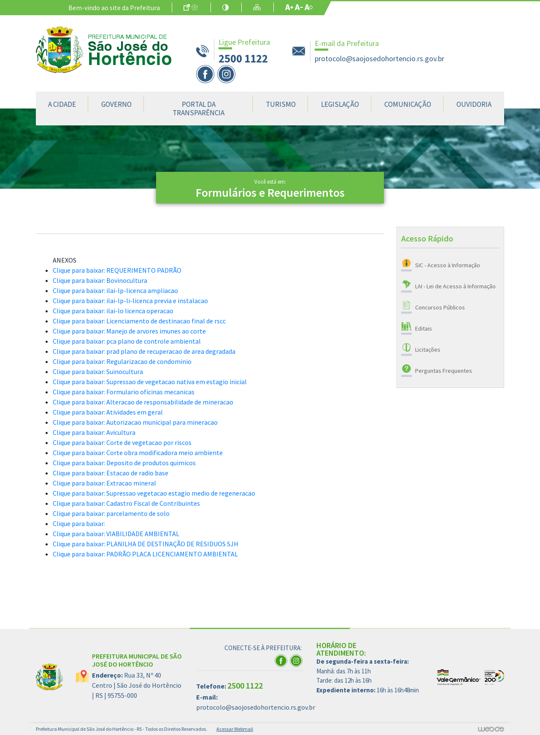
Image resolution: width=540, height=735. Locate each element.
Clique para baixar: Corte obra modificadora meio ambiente (138, 452)
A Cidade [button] (62, 104)
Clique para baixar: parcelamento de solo (111, 513)
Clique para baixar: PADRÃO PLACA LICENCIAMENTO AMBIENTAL (145, 554)
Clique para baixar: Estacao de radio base (110, 473)
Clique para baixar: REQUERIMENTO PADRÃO (117, 270)
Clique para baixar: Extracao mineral (104, 483)
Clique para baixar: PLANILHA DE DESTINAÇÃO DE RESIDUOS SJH (145, 544)
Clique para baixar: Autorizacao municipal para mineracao (135, 422)
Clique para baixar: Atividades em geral (108, 412)
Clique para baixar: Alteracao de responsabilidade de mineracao (143, 402)
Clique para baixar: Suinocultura (98, 371)
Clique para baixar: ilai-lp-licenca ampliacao (115, 290)
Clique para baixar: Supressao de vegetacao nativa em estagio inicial (150, 381)
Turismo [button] (281, 104)
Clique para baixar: (79, 523)
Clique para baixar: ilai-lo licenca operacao (113, 310)
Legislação (340, 104)
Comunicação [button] (407, 104)
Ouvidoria (473, 104)
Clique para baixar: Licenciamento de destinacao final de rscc (139, 321)
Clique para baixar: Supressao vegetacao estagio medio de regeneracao (154, 493)
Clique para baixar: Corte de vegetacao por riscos (122, 442)
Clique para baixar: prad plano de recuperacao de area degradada (144, 351)
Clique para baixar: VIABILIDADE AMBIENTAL (116, 533)
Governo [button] (116, 104)
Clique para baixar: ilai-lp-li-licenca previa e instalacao (130, 300)
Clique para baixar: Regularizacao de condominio (122, 361)
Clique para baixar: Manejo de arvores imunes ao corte (129, 331)
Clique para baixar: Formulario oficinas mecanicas (123, 392)
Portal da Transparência (198, 108)
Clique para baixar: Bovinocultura (100, 280)
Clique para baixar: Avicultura (94, 432)
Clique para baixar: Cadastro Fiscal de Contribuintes (126, 503)
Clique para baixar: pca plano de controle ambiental (127, 341)
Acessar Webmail (234, 729)
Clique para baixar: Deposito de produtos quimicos (124, 462)
